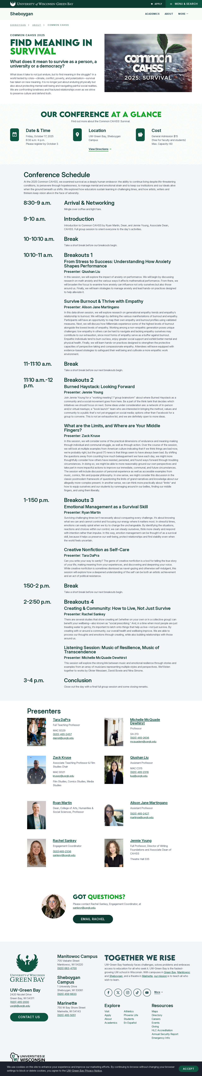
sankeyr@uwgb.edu (64, 855)
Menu (184, 3)
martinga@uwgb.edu (142, 817)
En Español (130, 1023)
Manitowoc (183, 972)
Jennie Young (141, 841)
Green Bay (170, 972)
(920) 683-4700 (67, 968)
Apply (156, 4)
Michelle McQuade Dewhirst (145, 721)
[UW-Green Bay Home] (36, 4)
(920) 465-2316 (139, 772)
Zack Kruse (62, 757)
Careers (156, 1019)
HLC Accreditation (162, 1030)
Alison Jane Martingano (149, 803)
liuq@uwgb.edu (139, 775)
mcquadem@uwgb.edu (143, 741)
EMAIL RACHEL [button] (93, 919)
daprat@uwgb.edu (63, 738)
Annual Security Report (165, 1034)
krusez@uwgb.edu (63, 775)
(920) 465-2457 (62, 734)
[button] (108, 993)
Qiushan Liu (139, 757)
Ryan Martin (62, 803)
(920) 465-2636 (139, 737)
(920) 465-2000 (19, 1002)
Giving (155, 1027)
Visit (106, 1011)
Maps (155, 1011)
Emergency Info (161, 1038)
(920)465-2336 (62, 851)
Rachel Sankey (64, 841)
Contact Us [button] (30, 1017)
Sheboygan (21, 14)
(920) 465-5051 (66, 1015)
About (169, 13)
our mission (160, 976)
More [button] (183, 13)
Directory (157, 1015)
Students (129, 1019)
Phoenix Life (131, 1015)
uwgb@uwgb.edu (20, 1006)
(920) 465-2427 (139, 813)
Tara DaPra (61, 720)
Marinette (147, 976)
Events (156, 1023)
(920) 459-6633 (67, 994)
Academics (152, 13)
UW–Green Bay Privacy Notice (84, 1070)
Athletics (129, 1011)
